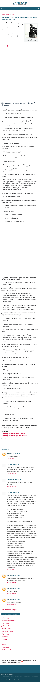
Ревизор (4, 644)
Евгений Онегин (6, 628)
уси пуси (9, 453)
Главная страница (5, 14)
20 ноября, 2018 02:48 (11, 569)
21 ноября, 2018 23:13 (11, 582)
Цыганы (13, 14)
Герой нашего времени (8, 620)
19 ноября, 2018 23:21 (11, 486)
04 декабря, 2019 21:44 (12, 604)
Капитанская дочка (7, 631)
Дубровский (5, 626)
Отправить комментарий (9, 609)
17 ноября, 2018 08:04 (11, 473)
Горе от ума (5, 623)
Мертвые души (6, 634)
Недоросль (4, 636)
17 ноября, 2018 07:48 (11, 458)
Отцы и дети (5, 642)
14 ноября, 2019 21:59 (11, 593)
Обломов (4, 639)
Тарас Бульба (5, 647)
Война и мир (5, 618)
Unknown (10, 575)
